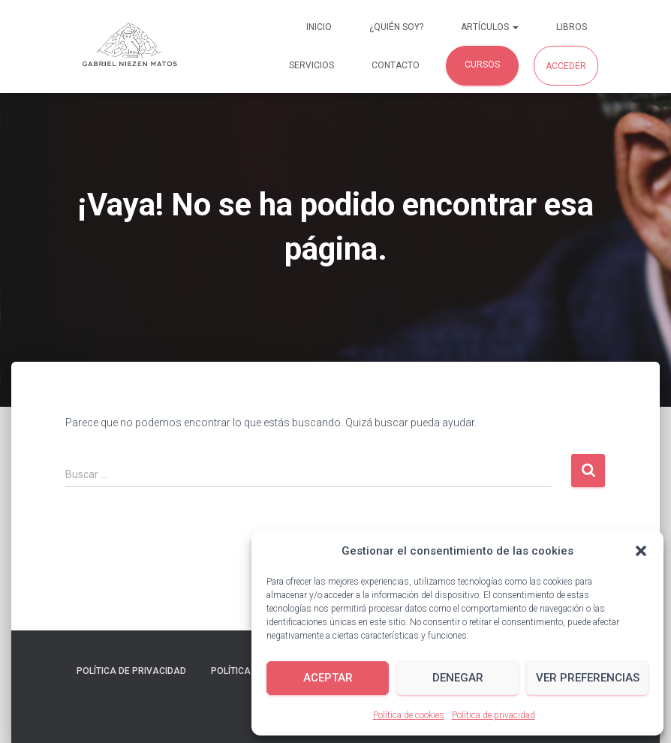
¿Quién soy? (396, 27)
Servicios (311, 65)
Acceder (566, 66)
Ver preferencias (587, 677)
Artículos (490, 27)
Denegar (457, 677)
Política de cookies (408, 715)
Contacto (396, 65)
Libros (571, 27)
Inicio (319, 27)
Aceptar (328, 677)
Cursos (482, 64)
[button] (640, 550)
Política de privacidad (493, 715)
